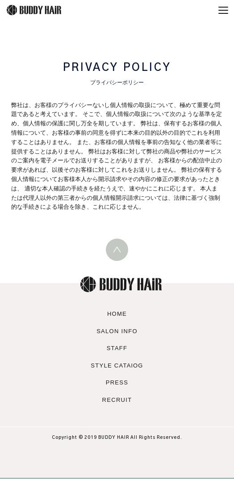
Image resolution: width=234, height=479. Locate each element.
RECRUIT (117, 399)
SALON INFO (117, 331)
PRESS (117, 382)
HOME (117, 313)
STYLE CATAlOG (117, 365)
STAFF (117, 348)
